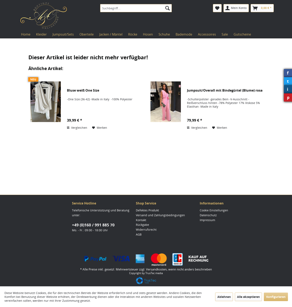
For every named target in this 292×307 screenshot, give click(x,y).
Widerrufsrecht (146, 229)
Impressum (207, 220)
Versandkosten (156, 269)
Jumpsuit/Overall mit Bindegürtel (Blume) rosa (225, 90)
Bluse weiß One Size (83, 90)
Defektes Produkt (147, 210)
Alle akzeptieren (248, 297)
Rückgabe (142, 225)
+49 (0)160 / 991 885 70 (93, 225)
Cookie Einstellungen (214, 210)
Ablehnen (224, 297)
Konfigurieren (276, 297)
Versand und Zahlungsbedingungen (160, 215)
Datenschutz (208, 215)
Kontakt (141, 220)
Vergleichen (77, 128)
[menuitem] (136, 8)
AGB (139, 234)
